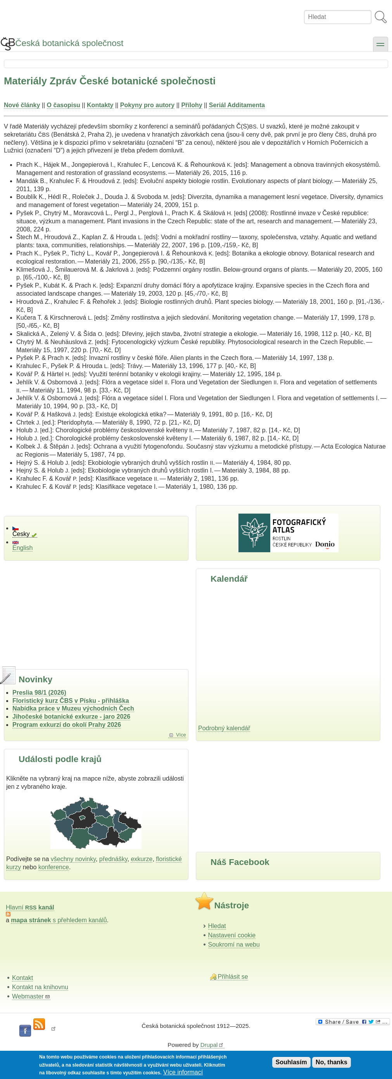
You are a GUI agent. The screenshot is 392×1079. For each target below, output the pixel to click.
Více (181, 735)
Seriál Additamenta (237, 105)
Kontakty (100, 105)
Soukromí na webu (234, 944)
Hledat (217, 926)
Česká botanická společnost (69, 43)
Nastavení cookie (232, 935)
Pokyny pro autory (147, 105)
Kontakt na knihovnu (40, 987)
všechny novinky (73, 859)
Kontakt (22, 978)
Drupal (212, 1044)
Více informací (183, 1072)
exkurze (141, 859)
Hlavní (30, 907)
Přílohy (191, 105)
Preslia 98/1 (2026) (39, 692)
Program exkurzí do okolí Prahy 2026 (66, 724)
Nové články (22, 105)
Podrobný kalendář (224, 728)
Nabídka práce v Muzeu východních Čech (73, 708)
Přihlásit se (233, 976)
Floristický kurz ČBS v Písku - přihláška (70, 700)
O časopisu (63, 105)
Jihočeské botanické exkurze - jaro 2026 (71, 716)
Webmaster (31, 996)
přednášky (113, 859)
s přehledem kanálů (59, 920)
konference (53, 867)
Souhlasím (291, 1062)
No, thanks (331, 1062)
